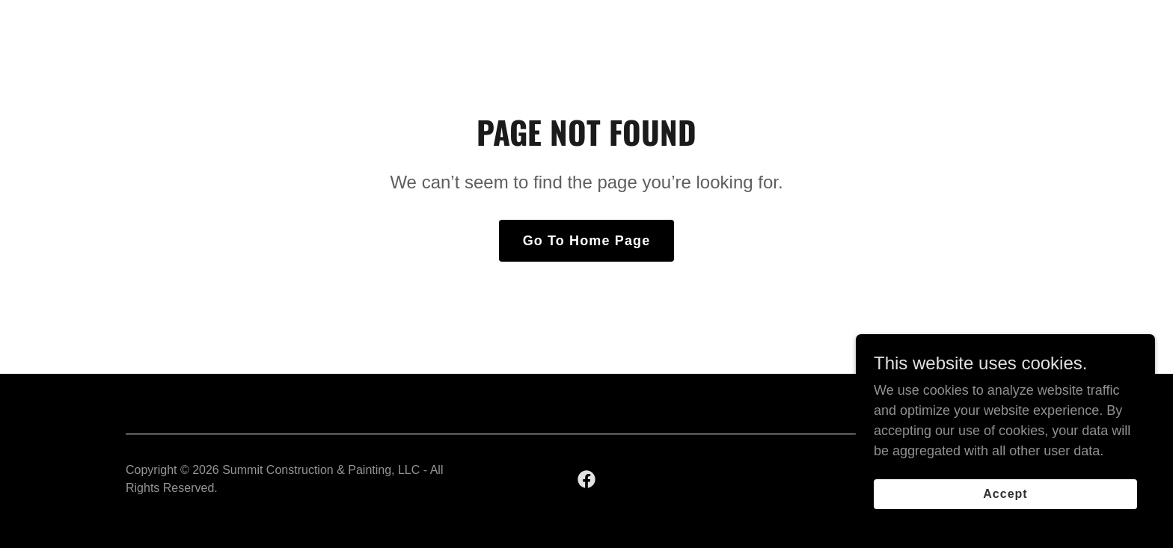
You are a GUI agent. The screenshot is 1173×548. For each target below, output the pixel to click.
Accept (1005, 493)
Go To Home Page (587, 240)
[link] (586, 479)
